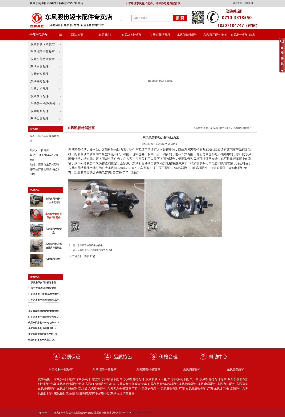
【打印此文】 (75, 256)
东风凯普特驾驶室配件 (163, 384)
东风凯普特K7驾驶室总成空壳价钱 (94, 250)
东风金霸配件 (39, 118)
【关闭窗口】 (89, 256)
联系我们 (248, 3)
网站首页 (77, 34)
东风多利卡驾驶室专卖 (131, 384)
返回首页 (237, 3)
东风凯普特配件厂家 (171, 388)
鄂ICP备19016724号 (142, 412)
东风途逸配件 (39, 74)
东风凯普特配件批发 (241, 379)
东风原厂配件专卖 (215, 34)
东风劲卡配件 (97, 388)
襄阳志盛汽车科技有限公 (92, 393)
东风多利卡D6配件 (157, 379)
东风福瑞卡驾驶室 (42, 51)
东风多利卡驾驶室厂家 (122, 388)
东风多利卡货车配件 (227, 388)
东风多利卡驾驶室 (42, 44)
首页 (205, 128)
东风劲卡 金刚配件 (42, 103)
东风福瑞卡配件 (187, 34)
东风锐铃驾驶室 (64, 393)
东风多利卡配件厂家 (184, 379)
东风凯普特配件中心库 (100, 384)
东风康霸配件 (39, 66)
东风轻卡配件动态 (243, 34)
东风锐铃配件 (39, 81)
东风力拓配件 (39, 88)
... (44, 282)
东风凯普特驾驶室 (42, 59)
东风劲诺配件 (39, 96)
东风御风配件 (39, 111)
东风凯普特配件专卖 (213, 379)
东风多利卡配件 (132, 34)
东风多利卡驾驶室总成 (72, 388)
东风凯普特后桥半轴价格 (90, 245)
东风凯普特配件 (160, 34)
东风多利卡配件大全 (70, 384)
